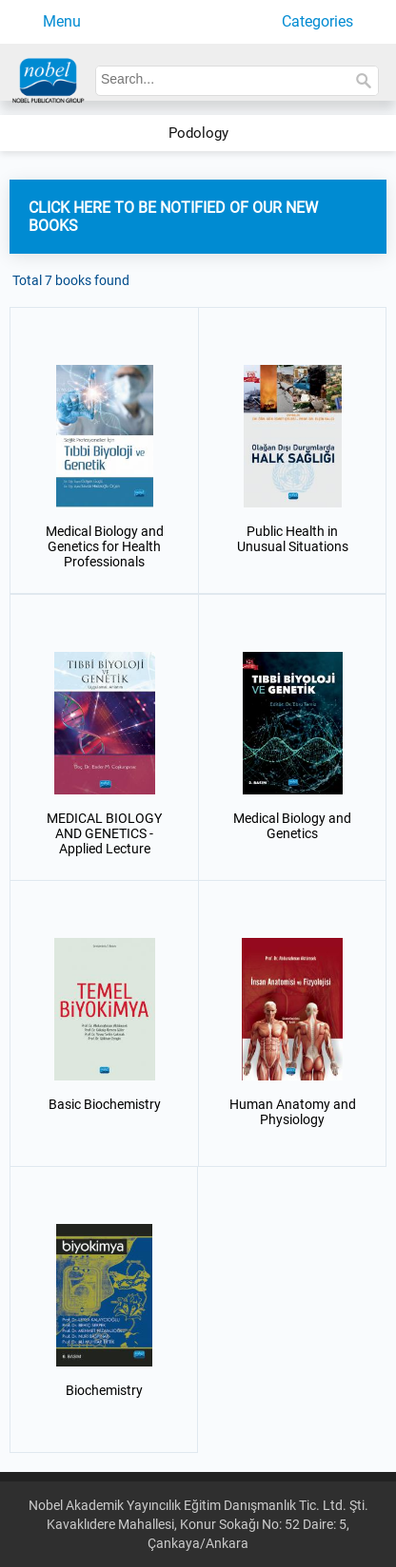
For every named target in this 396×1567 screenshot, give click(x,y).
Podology (198, 133)
